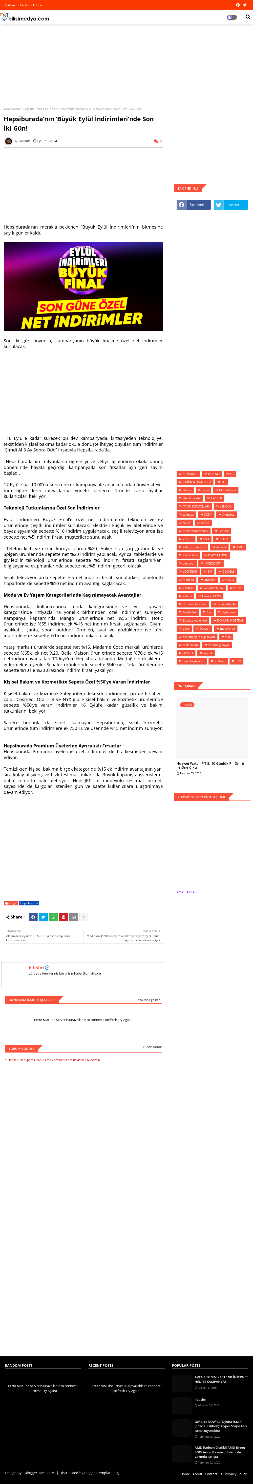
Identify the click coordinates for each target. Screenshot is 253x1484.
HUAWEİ (214, 474)
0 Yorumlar (152, 1047)
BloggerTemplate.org (101, 1472)
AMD (239, 547)
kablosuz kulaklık (194, 547)
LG (232, 474)
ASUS (186, 523)
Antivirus (228, 514)
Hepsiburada (33, 109)
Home (185, 1474)
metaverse (227, 628)
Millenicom (190, 645)
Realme (223, 531)
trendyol (188, 563)
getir (186, 628)
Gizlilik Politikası (31, 5)
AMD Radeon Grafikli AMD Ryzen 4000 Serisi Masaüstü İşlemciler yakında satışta (220, 1452)
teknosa (188, 514)
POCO (230, 580)
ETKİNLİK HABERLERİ (197, 482)
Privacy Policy (236, 1474)
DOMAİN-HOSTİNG (230, 620)
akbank (221, 547)
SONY (208, 514)
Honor (187, 490)
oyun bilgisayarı (193, 661)
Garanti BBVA (211, 596)
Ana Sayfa (12, 109)
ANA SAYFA (185, 892)
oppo (205, 490)
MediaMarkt (227, 490)
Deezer (205, 628)
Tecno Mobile (226, 604)
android (220, 661)
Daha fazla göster (147, 1000)
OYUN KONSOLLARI (196, 506)
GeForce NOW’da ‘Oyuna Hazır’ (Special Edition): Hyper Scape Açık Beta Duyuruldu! (221, 1426)
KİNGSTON (190, 555)
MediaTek (189, 612)
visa (228, 637)
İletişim (200, 1399)
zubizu (187, 596)
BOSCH (188, 653)
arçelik (207, 653)
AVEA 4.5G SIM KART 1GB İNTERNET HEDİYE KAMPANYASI (221, 1379)
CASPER (216, 498)
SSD (206, 539)
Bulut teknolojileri (195, 620)
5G (223, 482)
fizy (209, 612)
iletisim (10, 5)
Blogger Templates (40, 1472)
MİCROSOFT (213, 563)
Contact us (213, 1474)
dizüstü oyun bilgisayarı (199, 637)
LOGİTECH (190, 571)
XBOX (237, 588)
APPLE (205, 523)
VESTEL (188, 539)
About (197, 1474)
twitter (234, 204)
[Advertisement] (126, 63)
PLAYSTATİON (217, 555)
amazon (209, 580)
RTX (238, 661)
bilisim (36, 968)
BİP (210, 571)
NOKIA (223, 539)
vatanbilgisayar (218, 645)
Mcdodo (188, 580)
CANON (188, 588)
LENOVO (226, 506)
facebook (197, 204)
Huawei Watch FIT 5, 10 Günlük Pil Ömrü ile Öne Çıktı (210, 766)
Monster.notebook (195, 531)
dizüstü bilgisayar (195, 604)
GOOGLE (228, 571)
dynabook (228, 612)
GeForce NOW (213, 588)
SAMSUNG (190, 474)
